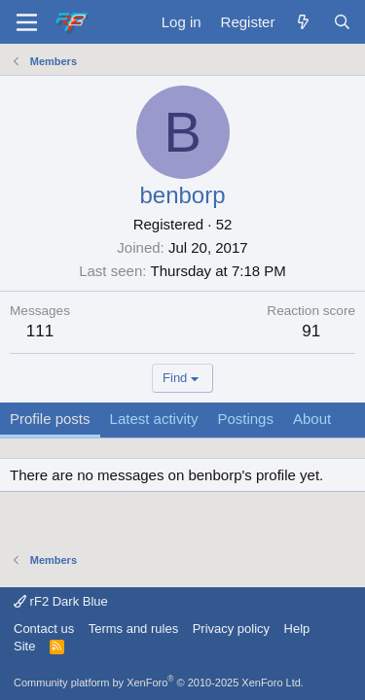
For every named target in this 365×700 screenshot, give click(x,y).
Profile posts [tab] (50, 418)
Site (24, 646)
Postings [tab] (245, 418)
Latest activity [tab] (154, 418)
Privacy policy (231, 628)
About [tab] (312, 418)
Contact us (44, 628)
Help (297, 628)
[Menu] (27, 22)
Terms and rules (133, 628)
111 (40, 331)
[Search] (342, 22)
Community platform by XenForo (159, 682)
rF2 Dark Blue (61, 601)
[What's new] (303, 22)
